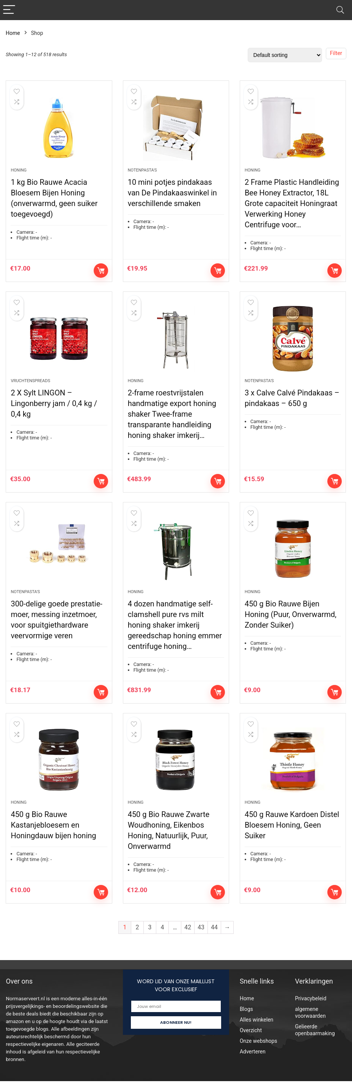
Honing (19, 172)
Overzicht (251, 1040)
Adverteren (253, 1061)
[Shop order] (285, 55)
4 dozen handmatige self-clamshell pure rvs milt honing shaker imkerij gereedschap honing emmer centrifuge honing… (175, 632)
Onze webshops (258, 1051)
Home (13, 33)
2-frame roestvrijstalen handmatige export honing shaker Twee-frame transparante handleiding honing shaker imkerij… (172, 419)
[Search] (340, 10)
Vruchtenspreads (30, 385)
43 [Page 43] (201, 937)
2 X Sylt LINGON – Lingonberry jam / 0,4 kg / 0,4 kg (54, 408)
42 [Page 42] (187, 937)
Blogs (246, 1019)
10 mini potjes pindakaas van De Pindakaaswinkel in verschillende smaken (172, 195)
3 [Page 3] (150, 937)
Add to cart (100, 272)
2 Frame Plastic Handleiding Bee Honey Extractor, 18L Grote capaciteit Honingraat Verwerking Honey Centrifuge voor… (292, 205)
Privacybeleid (311, 1008)
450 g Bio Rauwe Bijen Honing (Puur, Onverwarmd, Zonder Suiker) (290, 621)
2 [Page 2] (137, 937)
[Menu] (9, 10)
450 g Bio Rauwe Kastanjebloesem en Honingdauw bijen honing (53, 835)
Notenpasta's (142, 172)
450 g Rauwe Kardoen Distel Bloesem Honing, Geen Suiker (292, 835)
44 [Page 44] (214, 937)
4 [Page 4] (162, 937)
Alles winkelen (256, 1029)
